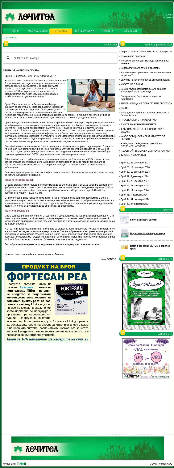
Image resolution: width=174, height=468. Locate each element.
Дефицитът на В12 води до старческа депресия (146, 51)
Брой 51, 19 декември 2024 (135, 167)
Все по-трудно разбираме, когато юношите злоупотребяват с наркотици (143, 90)
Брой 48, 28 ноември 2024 (135, 181)
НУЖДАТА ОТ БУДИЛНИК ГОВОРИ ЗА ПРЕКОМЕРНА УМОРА (141, 145)
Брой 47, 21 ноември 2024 (135, 185)
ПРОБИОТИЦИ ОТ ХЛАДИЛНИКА (139, 120)
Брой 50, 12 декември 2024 (135, 172)
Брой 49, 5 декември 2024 (134, 176)
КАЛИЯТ (125, 108)
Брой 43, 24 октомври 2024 (135, 204)
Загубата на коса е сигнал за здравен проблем (145, 79)
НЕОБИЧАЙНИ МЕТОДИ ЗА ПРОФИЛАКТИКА (145, 151)
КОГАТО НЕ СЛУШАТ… (133, 84)
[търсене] (60, 58)
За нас (168, 14)
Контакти (167, 17)
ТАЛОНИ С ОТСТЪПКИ (133, 155)
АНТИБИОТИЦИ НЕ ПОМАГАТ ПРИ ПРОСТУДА (146, 103)
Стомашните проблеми (133, 56)
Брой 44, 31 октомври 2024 (135, 199)
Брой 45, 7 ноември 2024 (134, 194)
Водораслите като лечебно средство (140, 68)
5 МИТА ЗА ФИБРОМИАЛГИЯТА (138, 124)
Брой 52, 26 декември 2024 (135, 162)
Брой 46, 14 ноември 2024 (135, 190)
